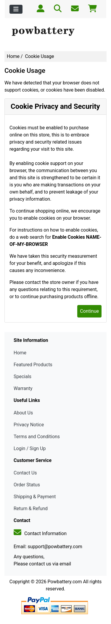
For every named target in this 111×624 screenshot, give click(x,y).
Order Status (27, 485)
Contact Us (25, 473)
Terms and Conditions (37, 436)
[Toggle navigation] (15, 9)
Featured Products (33, 364)
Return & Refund (31, 508)
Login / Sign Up (30, 448)
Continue (89, 311)
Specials (22, 376)
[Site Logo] (55, 31)
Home (13, 56)
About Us (23, 413)
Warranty (23, 388)
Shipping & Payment (35, 496)
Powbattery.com (65, 581)
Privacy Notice (29, 424)
